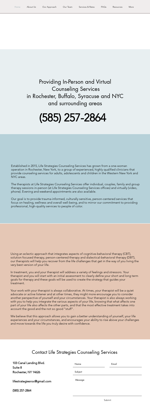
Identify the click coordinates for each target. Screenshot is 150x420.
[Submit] (107, 400)
